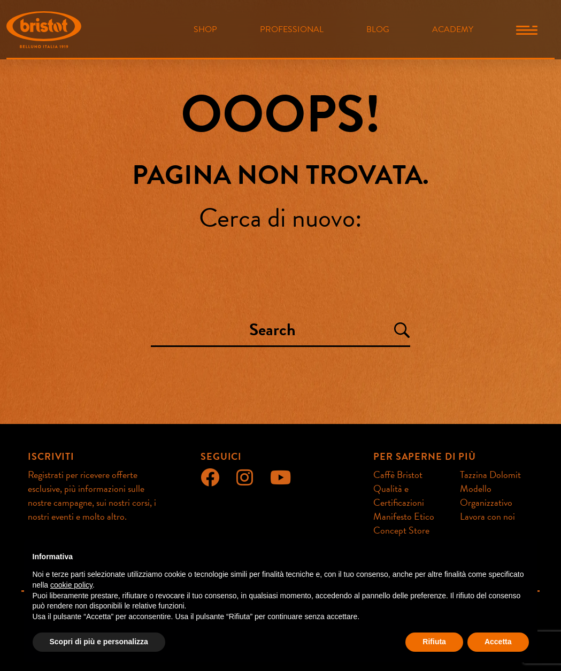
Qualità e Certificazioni (398, 495)
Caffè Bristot (397, 474)
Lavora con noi (487, 516)
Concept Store (401, 530)
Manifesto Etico (403, 516)
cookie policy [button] (71, 585)
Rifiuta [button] (434, 641)
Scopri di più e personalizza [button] (99, 641)
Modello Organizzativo (486, 495)
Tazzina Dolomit (490, 474)
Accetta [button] (498, 641)
